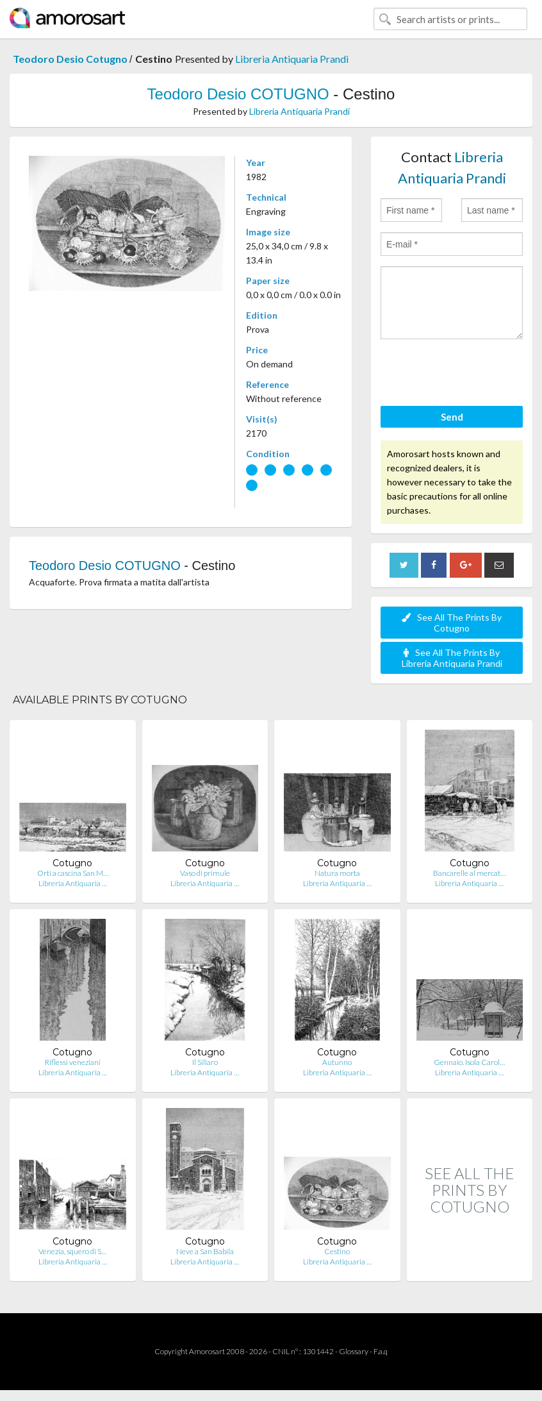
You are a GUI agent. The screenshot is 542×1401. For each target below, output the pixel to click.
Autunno (337, 1062)
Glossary (353, 1351)
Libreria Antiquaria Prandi (292, 59)
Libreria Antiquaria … (72, 883)
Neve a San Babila (205, 1251)
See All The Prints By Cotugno (452, 622)
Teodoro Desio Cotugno (71, 59)
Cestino (337, 1251)
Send (452, 417)
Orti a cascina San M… (72, 873)
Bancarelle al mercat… (469, 873)
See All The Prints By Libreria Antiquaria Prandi (452, 658)
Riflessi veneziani (73, 1062)
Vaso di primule (205, 873)
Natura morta (337, 873)
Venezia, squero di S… (72, 1251)
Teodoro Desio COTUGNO (240, 94)
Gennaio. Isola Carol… (469, 1062)
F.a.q (381, 1351)
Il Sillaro (205, 1062)
